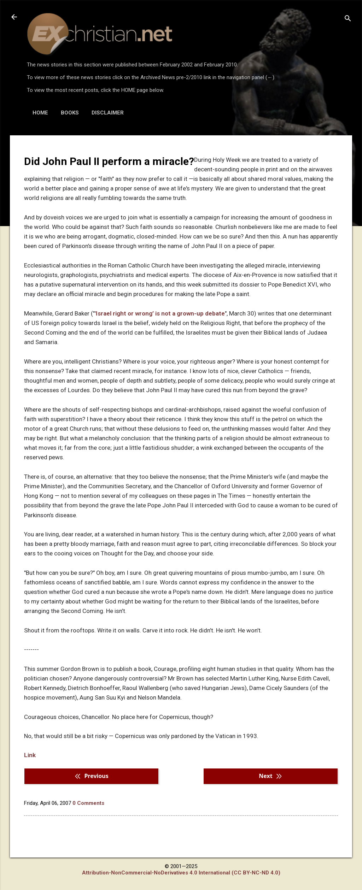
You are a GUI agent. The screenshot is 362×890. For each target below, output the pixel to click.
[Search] (348, 19)
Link (30, 755)
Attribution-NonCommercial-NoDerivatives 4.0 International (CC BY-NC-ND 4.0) (181, 873)
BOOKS (70, 113)
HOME (40, 113)
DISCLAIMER (108, 113)
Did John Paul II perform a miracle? (109, 161)
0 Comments (88, 803)
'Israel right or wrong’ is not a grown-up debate (160, 313)
